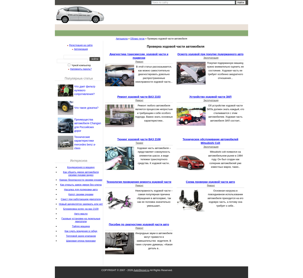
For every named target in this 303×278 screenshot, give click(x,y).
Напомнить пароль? (81, 69)
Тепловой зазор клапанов (81, 235)
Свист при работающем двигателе (81, 199)
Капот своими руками (80, 194)
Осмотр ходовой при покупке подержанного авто (210, 54)
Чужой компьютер (81, 65)
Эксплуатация (211, 57)
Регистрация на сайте (81, 45)
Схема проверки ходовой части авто (210, 181)
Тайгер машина (81, 226)
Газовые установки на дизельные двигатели (80, 220)
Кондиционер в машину (80, 167)
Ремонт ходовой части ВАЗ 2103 (139, 96)
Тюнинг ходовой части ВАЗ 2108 (139, 139)
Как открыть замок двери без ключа (81, 184)
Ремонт (139, 61)
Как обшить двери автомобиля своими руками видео (81, 173)
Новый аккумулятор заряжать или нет (81, 204)
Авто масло (81, 213)
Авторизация (81, 49)
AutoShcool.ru (141, 270)
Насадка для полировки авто (81, 189)
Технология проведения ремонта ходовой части (139, 181)
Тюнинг (139, 143)
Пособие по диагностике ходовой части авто (139, 224)
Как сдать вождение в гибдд (81, 231)
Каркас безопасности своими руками (81, 179)
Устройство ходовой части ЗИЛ (210, 96)
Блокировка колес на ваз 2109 (81, 208)
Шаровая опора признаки (81, 240)
